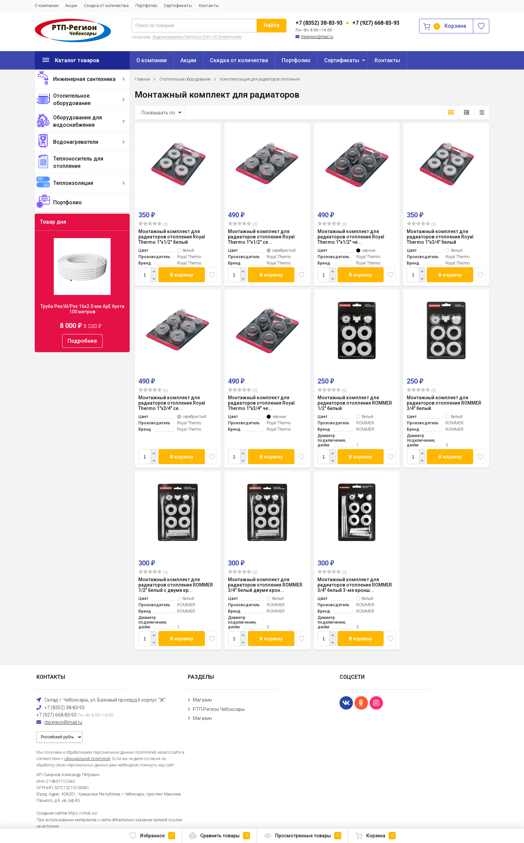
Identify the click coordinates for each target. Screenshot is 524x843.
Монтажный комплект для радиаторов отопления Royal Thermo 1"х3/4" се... (171, 403)
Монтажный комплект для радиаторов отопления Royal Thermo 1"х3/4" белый (440, 237)
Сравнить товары (219, 836)
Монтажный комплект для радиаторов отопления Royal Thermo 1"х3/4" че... (261, 403)
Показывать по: (158, 112)
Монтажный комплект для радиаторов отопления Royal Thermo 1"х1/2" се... (261, 237)
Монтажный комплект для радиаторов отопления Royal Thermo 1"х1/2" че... (350, 237)
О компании (46, 5)
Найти (271, 25)
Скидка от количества (106, 5)
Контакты (209, 5)
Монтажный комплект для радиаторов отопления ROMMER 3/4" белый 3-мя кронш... (354, 585)
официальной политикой (87, 758)
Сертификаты (178, 5)
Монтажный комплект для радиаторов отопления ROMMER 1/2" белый (354, 403)
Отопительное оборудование (72, 99)
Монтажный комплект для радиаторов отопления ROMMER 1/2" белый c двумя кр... (175, 585)
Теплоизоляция (73, 183)
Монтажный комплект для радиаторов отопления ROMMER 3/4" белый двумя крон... (265, 585)
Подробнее (82, 341)
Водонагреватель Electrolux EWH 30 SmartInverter (197, 37)
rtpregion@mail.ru (317, 36)
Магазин (202, 700)
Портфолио (146, 5)
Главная (142, 79)
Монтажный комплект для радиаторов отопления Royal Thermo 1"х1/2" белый (171, 237)
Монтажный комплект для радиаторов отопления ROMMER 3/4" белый (444, 403)
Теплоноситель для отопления (78, 162)
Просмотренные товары (302, 836)
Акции (71, 5)
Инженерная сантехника (84, 79)
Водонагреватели (75, 142)
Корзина (375, 836)
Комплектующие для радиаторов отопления (260, 79)
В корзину (181, 275)
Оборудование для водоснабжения (77, 121)
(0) (153, 224)
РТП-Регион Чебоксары (219, 709)
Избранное (152, 836)
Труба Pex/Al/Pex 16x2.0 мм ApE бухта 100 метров (82, 309)
